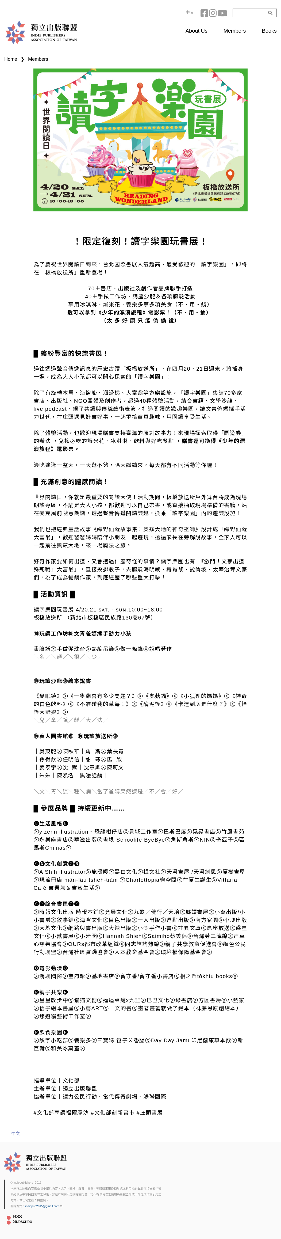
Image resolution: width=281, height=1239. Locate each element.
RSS (17, 1216)
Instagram (213, 13)
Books (269, 31)
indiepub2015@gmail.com (43, 1206)
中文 (190, 12)
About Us (196, 31)
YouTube (222, 13)
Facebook (205, 13)
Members (235, 31)
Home (10, 59)
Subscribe (22, 1221)
